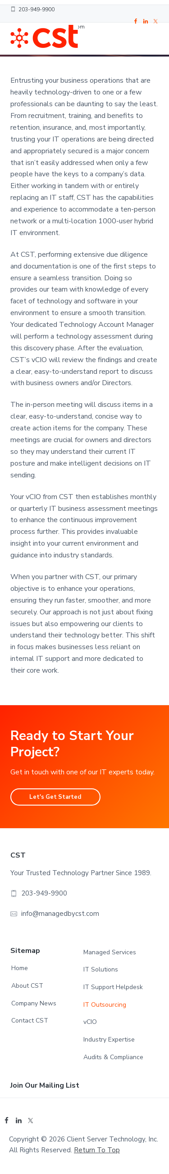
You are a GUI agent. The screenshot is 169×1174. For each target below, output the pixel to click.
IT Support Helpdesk (113, 987)
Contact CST (29, 1020)
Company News (33, 1003)
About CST (27, 985)
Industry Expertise (109, 1039)
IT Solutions (100, 969)
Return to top (97, 1150)
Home (19, 968)
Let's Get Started (55, 797)
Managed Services (109, 952)
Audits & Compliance (113, 1057)
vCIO (90, 1022)
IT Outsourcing (104, 1004)
